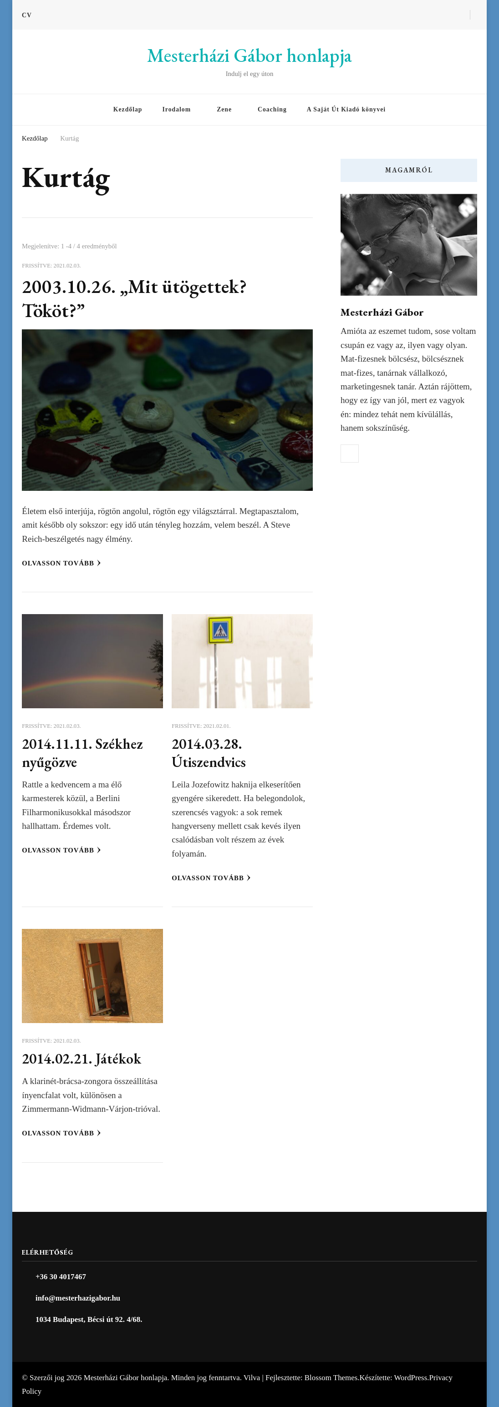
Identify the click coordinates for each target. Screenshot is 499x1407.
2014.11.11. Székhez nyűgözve (82, 752)
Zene (224, 109)
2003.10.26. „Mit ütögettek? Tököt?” (134, 298)
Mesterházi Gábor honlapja (249, 55)
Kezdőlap (128, 109)
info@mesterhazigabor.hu (78, 1298)
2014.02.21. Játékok (81, 1058)
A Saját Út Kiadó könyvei (346, 109)
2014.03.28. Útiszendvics (209, 752)
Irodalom (176, 109)
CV (27, 15)
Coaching (272, 109)
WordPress (411, 1377)
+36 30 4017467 (61, 1276)
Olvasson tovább (61, 563)
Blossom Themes (331, 1377)
